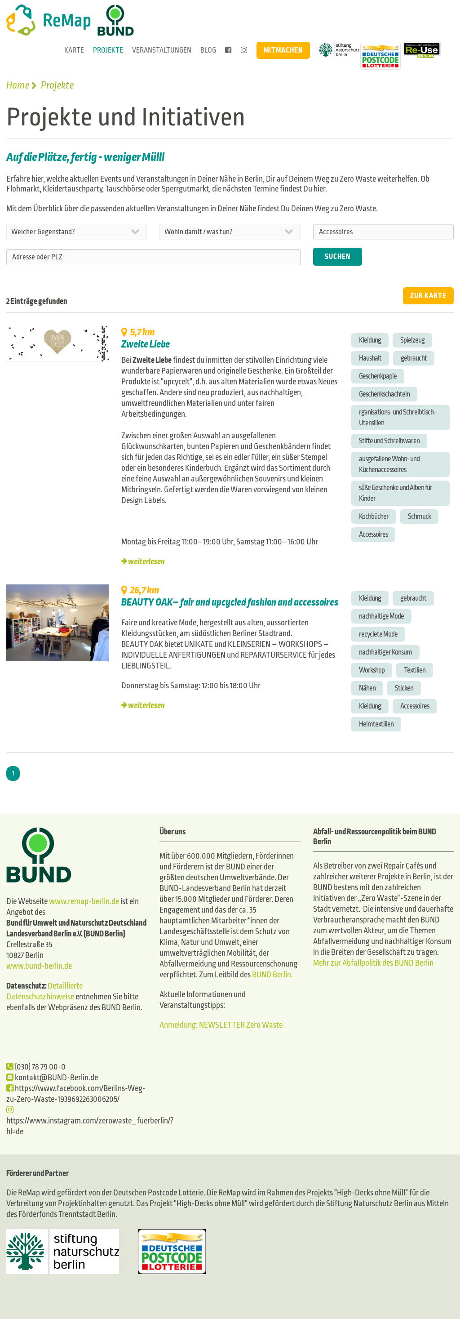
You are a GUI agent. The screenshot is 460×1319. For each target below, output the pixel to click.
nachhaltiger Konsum (385, 652)
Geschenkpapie (378, 376)
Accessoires (373, 534)
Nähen (367, 688)
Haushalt (370, 358)
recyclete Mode (378, 634)
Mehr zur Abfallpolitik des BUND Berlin (373, 963)
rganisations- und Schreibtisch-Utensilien (397, 417)
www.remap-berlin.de (84, 901)
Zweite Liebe (145, 344)
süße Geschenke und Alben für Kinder (395, 493)
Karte (74, 50)
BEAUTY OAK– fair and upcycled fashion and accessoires (229, 602)
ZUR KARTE (428, 295)
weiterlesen (146, 561)
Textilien (414, 670)
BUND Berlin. (272, 975)
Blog (208, 50)
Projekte (108, 50)
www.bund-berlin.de (39, 966)
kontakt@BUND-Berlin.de (52, 1078)
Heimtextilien (376, 724)
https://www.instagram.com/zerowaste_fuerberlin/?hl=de (90, 1121)
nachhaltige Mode (381, 616)
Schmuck (419, 516)
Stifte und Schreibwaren (389, 441)
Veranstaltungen (161, 50)
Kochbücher (374, 516)
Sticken (404, 688)
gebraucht (414, 358)
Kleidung (370, 340)
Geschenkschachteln (384, 394)
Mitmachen (283, 50)
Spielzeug (412, 340)
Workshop (372, 670)
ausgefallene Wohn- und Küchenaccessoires (389, 464)
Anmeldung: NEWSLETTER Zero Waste (221, 1025)
